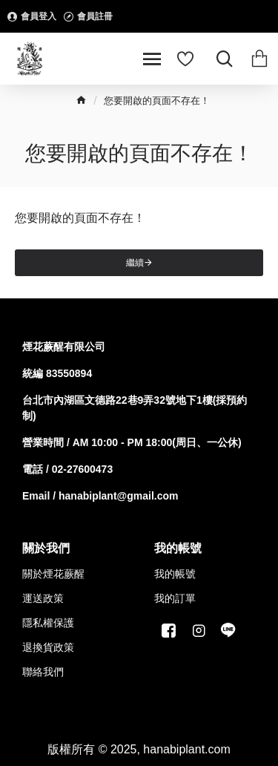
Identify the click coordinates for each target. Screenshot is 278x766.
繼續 (135, 263)
